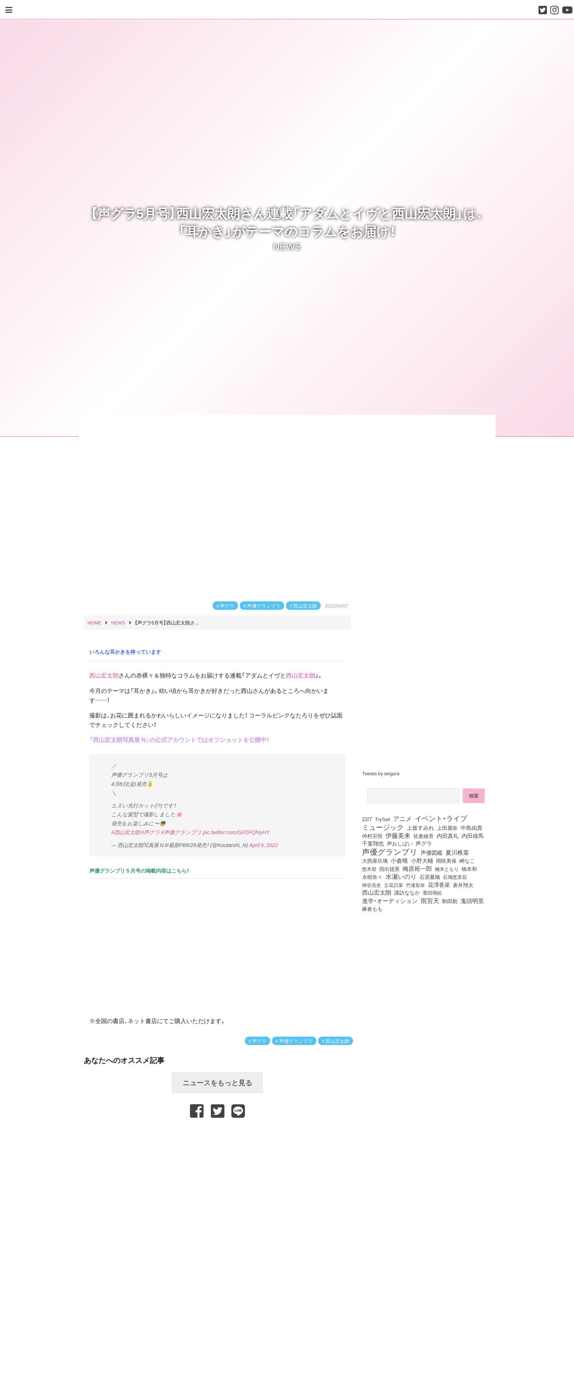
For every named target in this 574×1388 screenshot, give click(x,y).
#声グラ (150, 832)
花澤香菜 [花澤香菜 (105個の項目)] (439, 884)
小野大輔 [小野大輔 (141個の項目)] (422, 860)
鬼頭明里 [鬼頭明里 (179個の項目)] (472, 900)
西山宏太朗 (305, 605)
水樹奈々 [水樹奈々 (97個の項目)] (372, 876)
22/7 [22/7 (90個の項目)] (367, 818)
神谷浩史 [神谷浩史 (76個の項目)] (371, 884)
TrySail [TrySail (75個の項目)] (382, 818)
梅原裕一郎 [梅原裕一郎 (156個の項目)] (417, 868)
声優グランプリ (263, 605)
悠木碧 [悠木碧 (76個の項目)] (369, 868)
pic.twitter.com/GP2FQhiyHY (236, 832)
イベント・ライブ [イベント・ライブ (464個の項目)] (441, 818)
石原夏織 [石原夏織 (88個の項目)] (430, 876)
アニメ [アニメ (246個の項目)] (402, 818)
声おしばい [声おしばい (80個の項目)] (400, 843)
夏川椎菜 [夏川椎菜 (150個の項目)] (457, 852)
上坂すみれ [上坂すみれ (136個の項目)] (420, 827)
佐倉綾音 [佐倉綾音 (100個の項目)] (423, 835)
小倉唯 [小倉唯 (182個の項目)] (399, 860)
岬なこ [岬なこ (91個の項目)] (467, 860)
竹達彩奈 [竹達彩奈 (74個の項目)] (415, 884)
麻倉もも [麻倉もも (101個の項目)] (372, 908)
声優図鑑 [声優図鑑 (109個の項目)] (432, 852)
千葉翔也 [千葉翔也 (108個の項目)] (373, 843)
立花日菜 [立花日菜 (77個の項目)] (393, 884)
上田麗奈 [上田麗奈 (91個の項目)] (447, 827)
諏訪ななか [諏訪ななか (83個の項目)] (407, 892)
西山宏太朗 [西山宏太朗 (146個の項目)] (376, 892)
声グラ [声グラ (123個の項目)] (423, 843)
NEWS (287, 246)
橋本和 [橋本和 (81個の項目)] (469, 868)
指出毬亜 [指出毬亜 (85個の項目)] (389, 868)
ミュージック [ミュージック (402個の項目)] (383, 827)
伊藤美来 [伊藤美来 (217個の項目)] (397, 835)
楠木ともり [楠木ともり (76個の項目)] (447, 868)
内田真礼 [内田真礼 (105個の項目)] (448, 835)
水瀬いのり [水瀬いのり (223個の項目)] (401, 876)
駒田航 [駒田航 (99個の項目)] (450, 900)
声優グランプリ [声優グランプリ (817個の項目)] (390, 851)
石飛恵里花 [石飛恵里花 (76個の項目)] (455, 876)
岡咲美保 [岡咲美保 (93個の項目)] (446, 861)
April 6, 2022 (263, 845)
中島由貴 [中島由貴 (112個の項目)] (471, 827)
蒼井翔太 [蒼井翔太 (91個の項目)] (463, 884)
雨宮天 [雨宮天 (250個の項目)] (430, 900)
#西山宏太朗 (125, 832)
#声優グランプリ (181, 832)
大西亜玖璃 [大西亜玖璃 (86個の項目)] (375, 860)
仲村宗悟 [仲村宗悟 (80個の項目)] (372, 835)
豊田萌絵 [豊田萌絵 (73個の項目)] (432, 892)
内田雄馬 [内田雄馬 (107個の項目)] (473, 835)
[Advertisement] (217, 1136)
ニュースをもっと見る (217, 1082)
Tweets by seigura (380, 773)
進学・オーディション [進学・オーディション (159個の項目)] (390, 900)
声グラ (227, 605)
